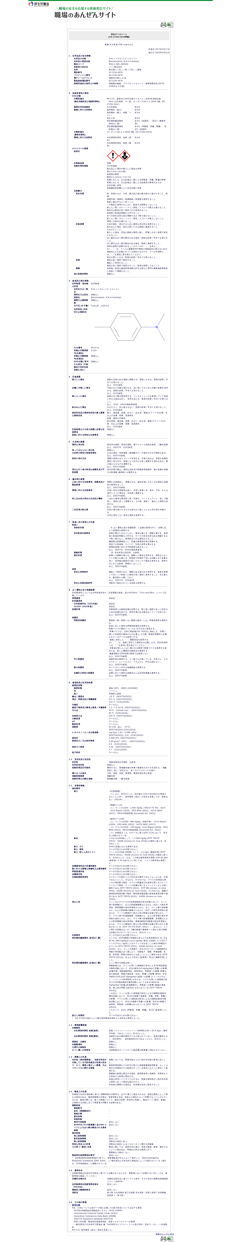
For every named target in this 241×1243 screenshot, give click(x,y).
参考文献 (76, 1205)
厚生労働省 (41, 4)
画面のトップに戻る (165, 1234)
